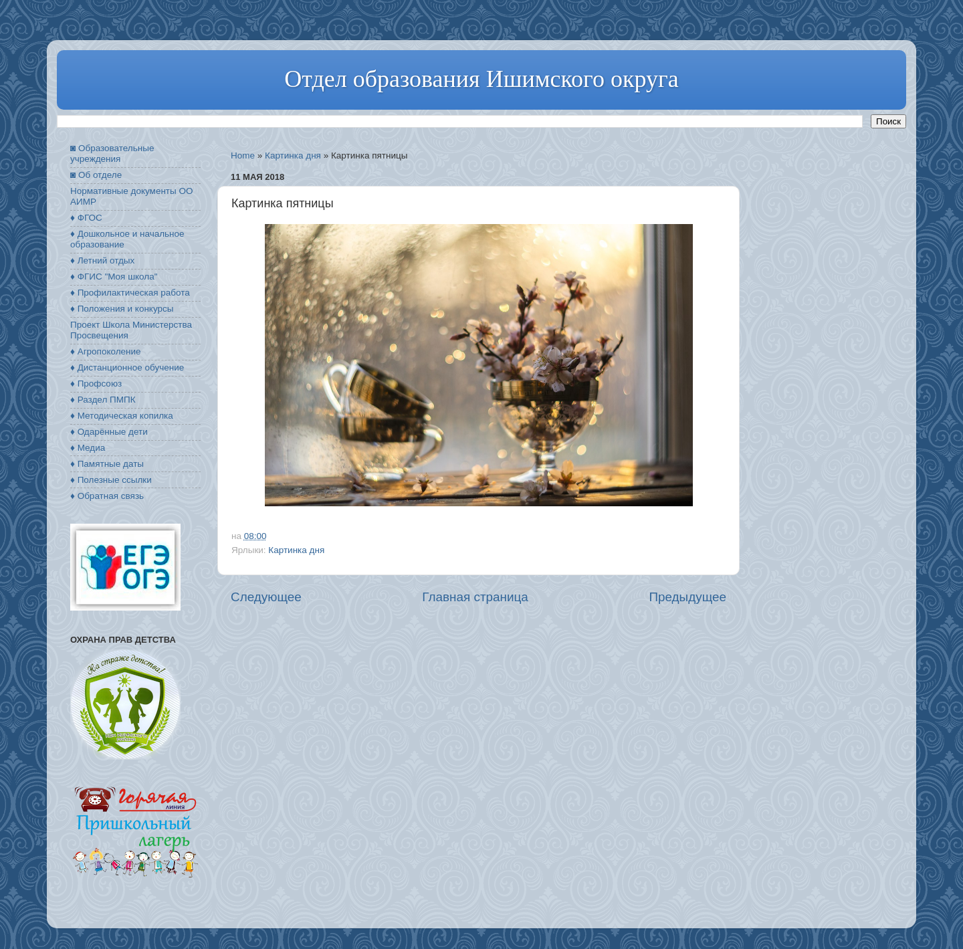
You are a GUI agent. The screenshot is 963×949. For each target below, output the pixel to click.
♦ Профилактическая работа (130, 293)
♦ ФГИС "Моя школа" (113, 277)
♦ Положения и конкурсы (121, 309)
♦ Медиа (87, 448)
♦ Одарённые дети (109, 432)
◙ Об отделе (96, 175)
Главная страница (475, 597)
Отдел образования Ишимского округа (481, 79)
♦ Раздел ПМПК (103, 400)
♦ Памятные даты (107, 464)
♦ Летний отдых (102, 260)
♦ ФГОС (86, 218)
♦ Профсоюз (96, 384)
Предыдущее (687, 597)
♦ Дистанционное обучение (127, 367)
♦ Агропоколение (105, 351)
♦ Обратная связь (107, 496)
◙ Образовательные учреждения (112, 153)
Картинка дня (293, 155)
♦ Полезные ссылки (111, 480)
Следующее (266, 597)
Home (243, 155)
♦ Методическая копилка (121, 416)
